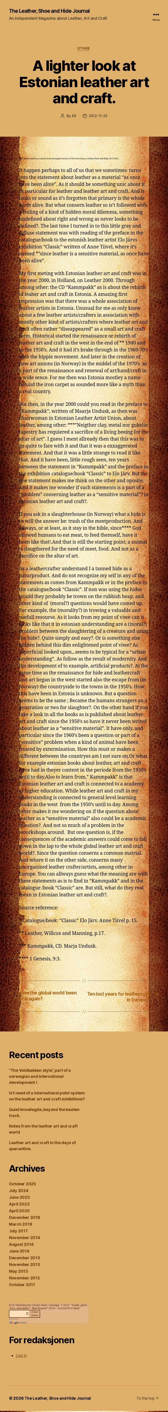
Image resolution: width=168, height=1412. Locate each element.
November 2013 (24, 1265)
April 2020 (19, 1212)
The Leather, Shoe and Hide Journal (52, 11)
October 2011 (22, 1285)
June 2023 (19, 1198)
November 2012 (24, 1279)
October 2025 (22, 1185)
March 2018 (20, 1225)
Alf (73, 116)
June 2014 (19, 1252)
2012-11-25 (98, 116)
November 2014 (24, 1238)
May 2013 (18, 1272)
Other (84, 49)
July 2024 (18, 1191)
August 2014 (21, 1245)
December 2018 (24, 1218)
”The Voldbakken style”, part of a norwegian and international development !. (40, 1077)
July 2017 (18, 1232)
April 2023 (19, 1205)
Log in (21, 1356)
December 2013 (24, 1259)
